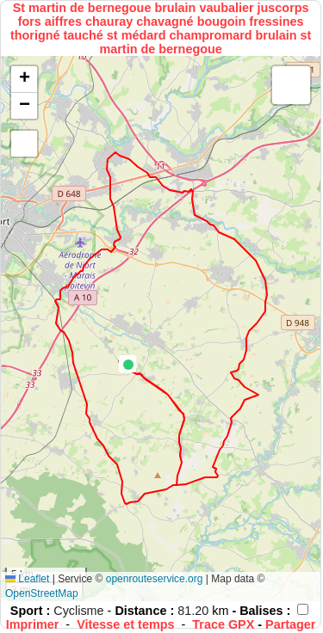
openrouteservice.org (154, 579)
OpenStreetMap (41, 593)
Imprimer (32, 624)
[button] (128, 364)
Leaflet (27, 579)
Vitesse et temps (125, 624)
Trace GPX (223, 624)
